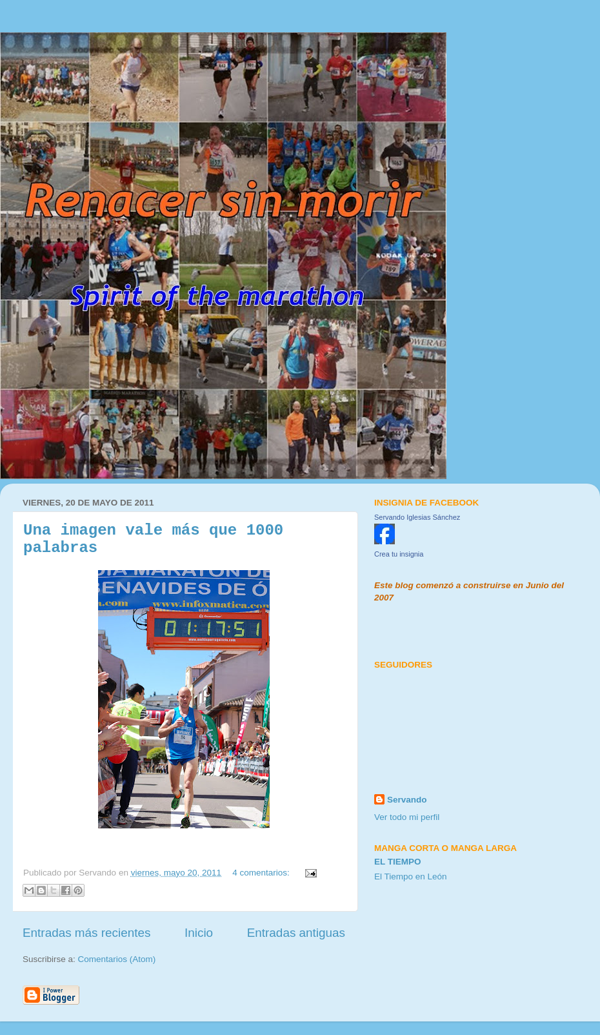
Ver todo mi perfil (406, 817)
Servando (407, 799)
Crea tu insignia (398, 554)
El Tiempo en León (410, 876)
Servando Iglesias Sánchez (417, 517)
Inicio (199, 932)
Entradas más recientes (86, 932)
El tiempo (397, 861)
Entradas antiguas (296, 932)
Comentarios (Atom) (117, 959)
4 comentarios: (262, 872)
